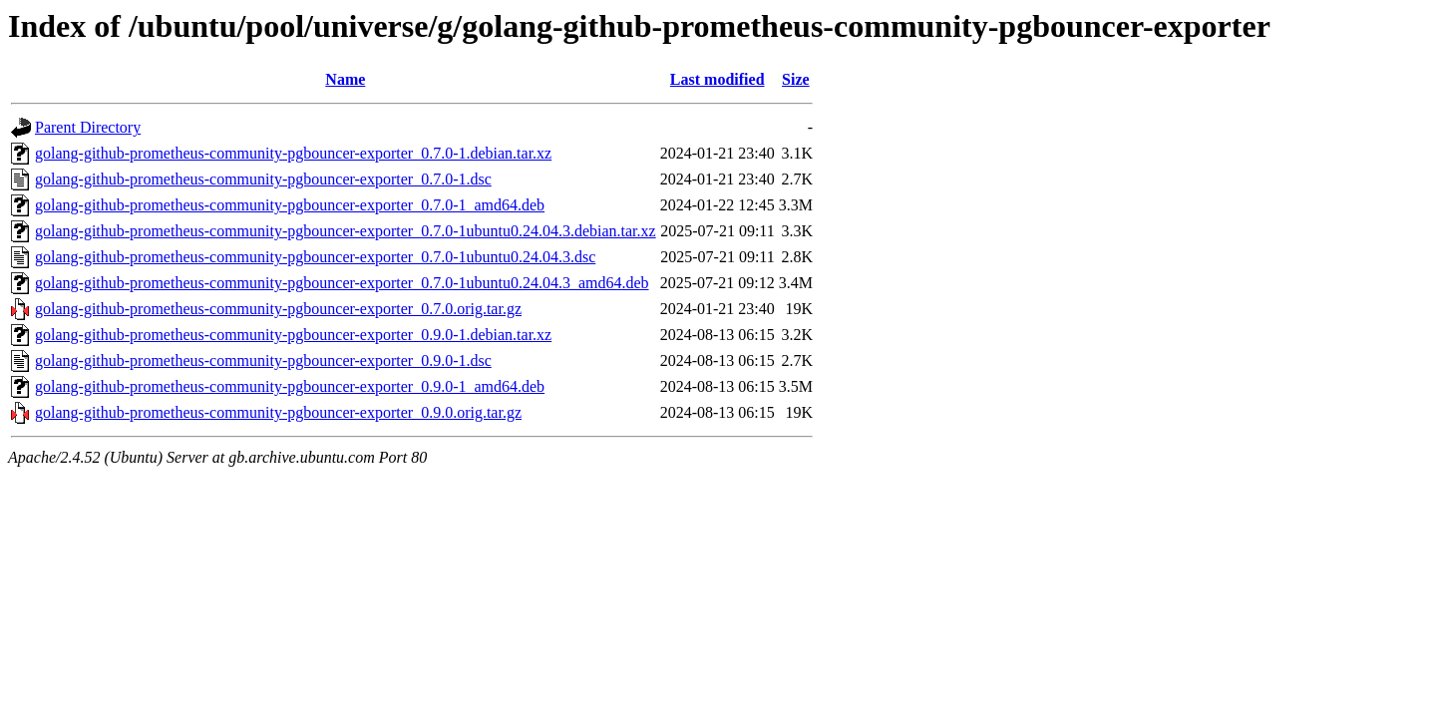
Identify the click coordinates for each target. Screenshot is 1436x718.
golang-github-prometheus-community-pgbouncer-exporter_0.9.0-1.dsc (263, 360)
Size (796, 79)
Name (345, 79)
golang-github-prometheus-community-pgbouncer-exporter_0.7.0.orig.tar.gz (278, 308)
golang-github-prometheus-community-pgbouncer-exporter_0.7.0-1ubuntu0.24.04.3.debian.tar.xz (345, 230)
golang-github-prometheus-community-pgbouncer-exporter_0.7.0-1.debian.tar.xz (293, 153)
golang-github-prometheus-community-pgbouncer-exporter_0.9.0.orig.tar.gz (278, 412)
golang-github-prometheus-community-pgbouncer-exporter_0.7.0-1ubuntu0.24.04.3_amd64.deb (342, 282)
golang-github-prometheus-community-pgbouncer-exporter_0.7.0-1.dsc (263, 179)
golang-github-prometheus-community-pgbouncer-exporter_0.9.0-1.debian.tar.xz (293, 334)
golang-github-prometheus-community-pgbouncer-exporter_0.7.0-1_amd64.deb (289, 204)
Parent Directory (88, 127)
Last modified (717, 79)
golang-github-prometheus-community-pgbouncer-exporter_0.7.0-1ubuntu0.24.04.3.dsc (315, 256)
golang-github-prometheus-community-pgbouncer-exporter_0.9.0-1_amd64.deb (289, 386)
